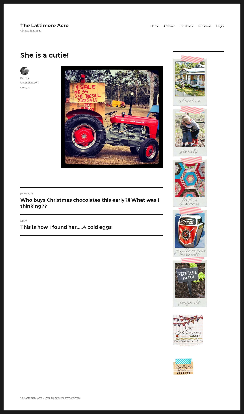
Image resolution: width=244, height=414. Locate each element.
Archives (169, 26)
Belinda (24, 78)
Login (220, 26)
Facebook (186, 26)
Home (155, 26)
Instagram (25, 87)
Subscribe (204, 26)
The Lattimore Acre (44, 25)
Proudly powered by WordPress (62, 398)
